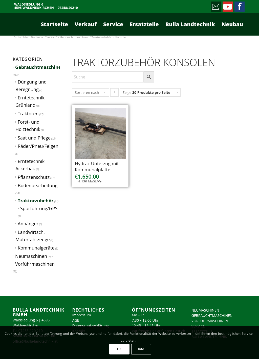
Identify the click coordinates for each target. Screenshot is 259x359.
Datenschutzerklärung (90, 325)
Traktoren (28, 114)
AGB (75, 320)
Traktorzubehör (36, 201)
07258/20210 (68, 7)
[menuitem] (54, 24)
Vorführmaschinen (35, 264)
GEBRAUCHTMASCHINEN (212, 315)
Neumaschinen (31, 256)
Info (141, 349)
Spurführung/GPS (38, 208)
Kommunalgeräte (36, 248)
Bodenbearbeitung (37, 185)
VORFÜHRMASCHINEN (209, 320)
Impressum (81, 315)
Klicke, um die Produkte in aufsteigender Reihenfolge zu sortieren (115, 94)
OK (119, 349)
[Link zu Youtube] (227, 5)
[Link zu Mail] (215, 5)
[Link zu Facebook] (239, 5)
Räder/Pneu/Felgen (38, 146)
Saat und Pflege (34, 138)
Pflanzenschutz (34, 177)
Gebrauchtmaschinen (39, 67)
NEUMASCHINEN (205, 310)
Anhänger (28, 223)
